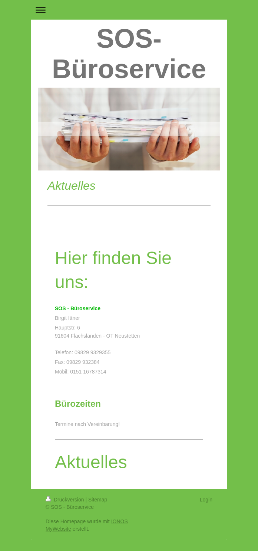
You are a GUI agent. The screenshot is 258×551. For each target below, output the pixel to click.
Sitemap (97, 500)
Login (206, 500)
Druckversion (65, 500)
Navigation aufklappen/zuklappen (129, 10)
